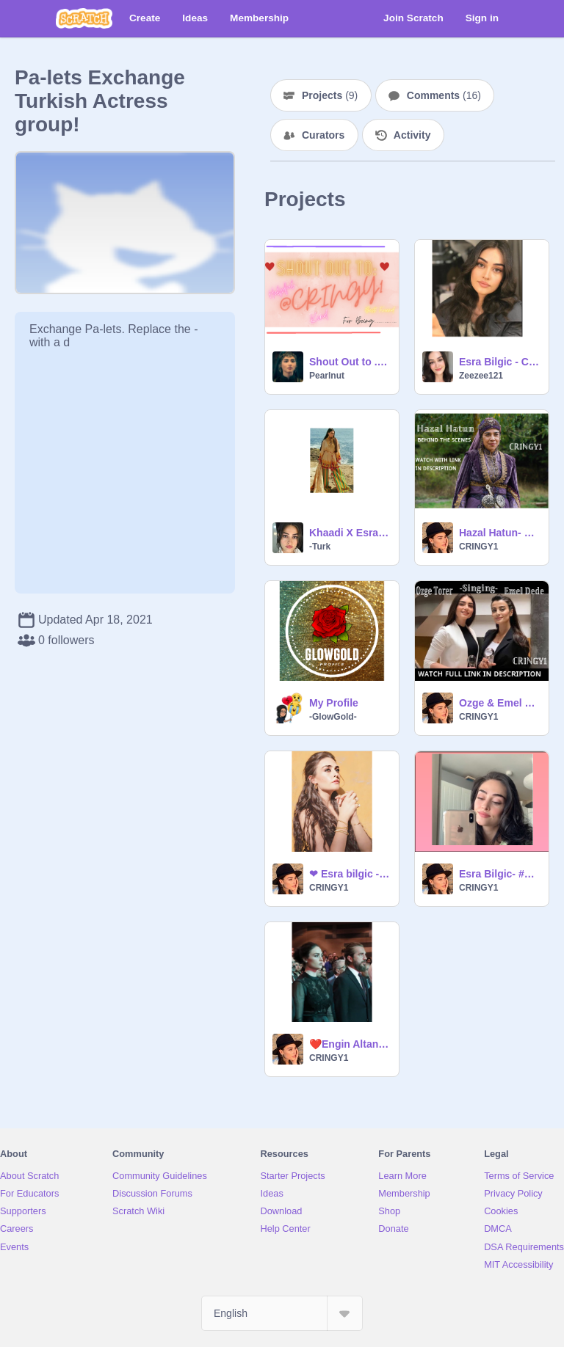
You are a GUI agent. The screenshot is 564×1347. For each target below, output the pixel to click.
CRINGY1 (478, 546)
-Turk (319, 546)
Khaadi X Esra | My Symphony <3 (349, 533)
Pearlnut (326, 375)
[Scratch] (84, 18)
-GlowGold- (333, 717)
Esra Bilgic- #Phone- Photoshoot (499, 874)
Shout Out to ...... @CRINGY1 (349, 362)
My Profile (333, 703)
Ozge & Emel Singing (499, 703)
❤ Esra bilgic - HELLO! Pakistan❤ (349, 874)
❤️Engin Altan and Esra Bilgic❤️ (349, 1044)
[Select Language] (282, 1313)
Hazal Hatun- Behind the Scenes (499, 533)
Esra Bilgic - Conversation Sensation (499, 362)
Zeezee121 (481, 375)
